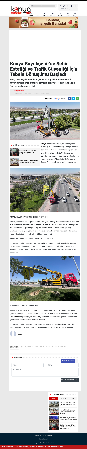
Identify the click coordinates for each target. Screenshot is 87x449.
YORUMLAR (18, 357)
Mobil (31, 15)
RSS (75, 21)
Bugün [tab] (53, 398)
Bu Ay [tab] (72, 398)
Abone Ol (56, 98)
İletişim (68, 15)
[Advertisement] (45, 46)
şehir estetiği (39, 347)
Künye (75, 15)
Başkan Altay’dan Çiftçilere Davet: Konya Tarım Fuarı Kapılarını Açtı (39, 446)
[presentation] (27, 397)
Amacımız (15, 317)
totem (48, 347)
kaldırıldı (62, 347)
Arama (38, 15)
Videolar (52, 15)
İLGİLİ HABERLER (18, 145)
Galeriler (45, 15)
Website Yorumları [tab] (68, 361)
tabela (54, 347)
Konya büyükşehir (26, 347)
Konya (43, 144)
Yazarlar (60, 15)
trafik (60, 147)
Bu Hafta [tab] (63, 398)
